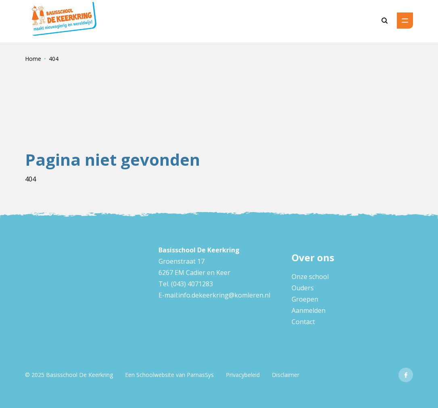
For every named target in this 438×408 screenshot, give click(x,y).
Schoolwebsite (155, 375)
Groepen (305, 299)
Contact (303, 321)
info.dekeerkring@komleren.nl (224, 295)
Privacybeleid (243, 375)
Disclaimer (285, 375)
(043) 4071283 (191, 283)
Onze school (310, 276)
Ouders (303, 287)
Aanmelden (308, 310)
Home (33, 58)
